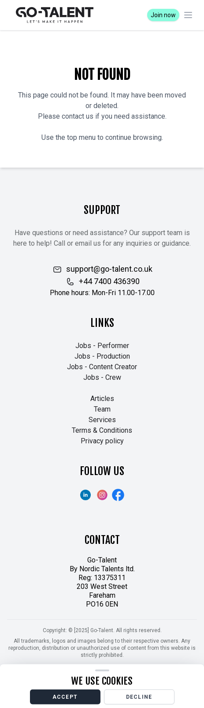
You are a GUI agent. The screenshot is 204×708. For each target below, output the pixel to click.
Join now (163, 15)
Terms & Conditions (102, 430)
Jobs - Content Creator (102, 367)
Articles (102, 398)
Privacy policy (102, 441)
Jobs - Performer (102, 345)
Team (102, 409)
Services (102, 420)
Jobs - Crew (102, 377)
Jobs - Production (102, 356)
